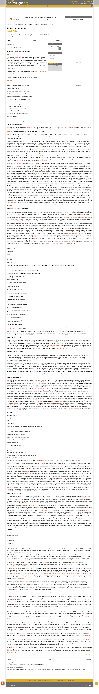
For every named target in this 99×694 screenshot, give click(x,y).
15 (32, 455)
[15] (8, 543)
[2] (7, 251)
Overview (52, 56)
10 (7, 304)
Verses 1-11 (10, 44)
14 (26, 448)
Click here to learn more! (40, 20)
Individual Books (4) (54, 70)
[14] (8, 540)
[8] (7, 418)
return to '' (86, 655)
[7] (7, 415)
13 (10, 448)
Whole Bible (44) (54, 65)
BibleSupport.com (34, 664)
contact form (72, 682)
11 (7, 437)
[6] (7, 262)
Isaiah (51, 24)
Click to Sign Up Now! (85, 1)
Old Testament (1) (54, 67)
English (30, 24)
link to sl (71, 680)
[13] (8, 537)
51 (58, 40)
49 (10, 40)
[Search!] (60, 48)
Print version (52, 55)
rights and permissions (49, 680)
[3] (7, 254)
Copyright (52, 58)
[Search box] (53, 48)
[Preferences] (92, 6)
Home (9, 24)
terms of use (28, 680)
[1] (7, 248)
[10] (8, 423)
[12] (8, 535)
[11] (8, 532)
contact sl (59, 680)
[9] (7, 420)
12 (27, 437)
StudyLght (15, 3)
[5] (7, 259)
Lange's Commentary (41, 24)
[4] (7, 257)
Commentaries (19, 24)
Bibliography (52, 60)
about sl (65, 680)
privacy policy (37, 680)
